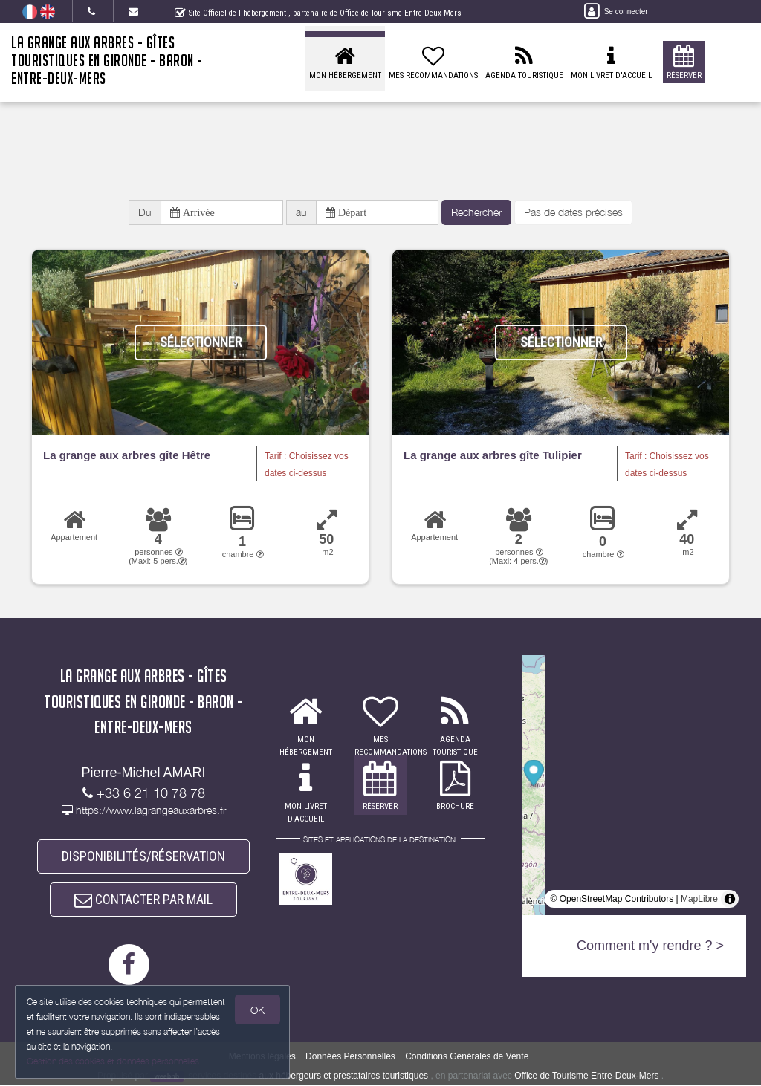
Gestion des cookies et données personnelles (113, 1061)
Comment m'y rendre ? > (650, 946)
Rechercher (476, 212)
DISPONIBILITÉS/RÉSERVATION (143, 856)
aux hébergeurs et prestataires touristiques (343, 1075)
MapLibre (699, 899)
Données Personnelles (350, 1056)
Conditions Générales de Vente (466, 1056)
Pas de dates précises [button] (573, 212)
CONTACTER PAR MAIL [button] (143, 900)
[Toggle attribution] (730, 899)
